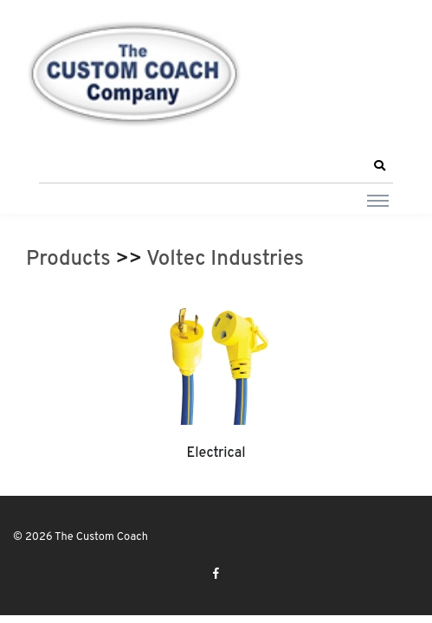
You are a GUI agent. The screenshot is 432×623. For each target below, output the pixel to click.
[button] (379, 166)
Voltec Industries (225, 260)
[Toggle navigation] (378, 199)
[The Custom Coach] (134, 73)
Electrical (215, 453)
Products (68, 260)
